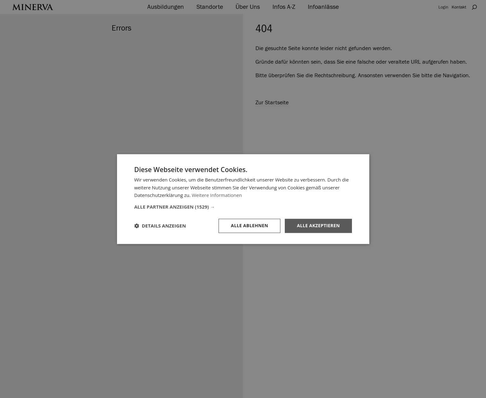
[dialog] (243, 199)
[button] (243, 207)
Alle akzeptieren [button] (318, 225)
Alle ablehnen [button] (249, 225)
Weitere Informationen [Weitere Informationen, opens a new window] (217, 195)
